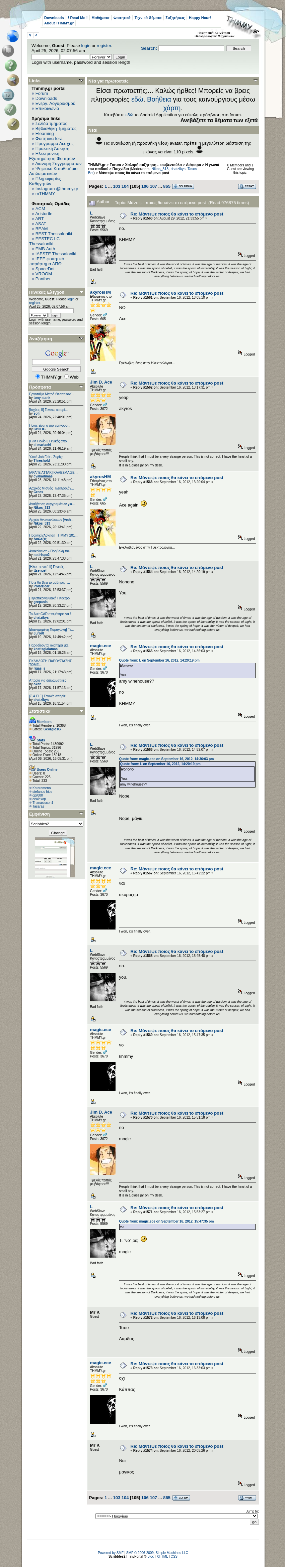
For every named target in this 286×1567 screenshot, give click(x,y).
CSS (173, 1556)
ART (39, 218)
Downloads (54, 18)
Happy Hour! (200, 18)
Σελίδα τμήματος (51, 123)
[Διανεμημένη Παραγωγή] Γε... (51, 629)
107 (153, 186)
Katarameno (41, 788)
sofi (36, 413)
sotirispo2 (41, 555)
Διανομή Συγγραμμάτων (58, 163)
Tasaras (38, 806)
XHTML (162, 1556)
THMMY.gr (96, 165)
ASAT (40, 223)
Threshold (41, 460)
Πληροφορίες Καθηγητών (45, 181)
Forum (41, 93)
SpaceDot (45, 268)
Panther (43, 278)
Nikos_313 (41, 508)
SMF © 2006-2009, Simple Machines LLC (157, 1553)
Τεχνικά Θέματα (148, 18)
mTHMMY (45, 193)
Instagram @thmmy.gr (56, 188)
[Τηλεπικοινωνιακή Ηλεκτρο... (50, 598)
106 (145, 186)
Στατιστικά (40, 711)
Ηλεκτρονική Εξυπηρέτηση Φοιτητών (52, 156)
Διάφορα (193, 165)
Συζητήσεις (175, 18)
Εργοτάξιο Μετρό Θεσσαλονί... (51, 394)
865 (166, 186)
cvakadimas (43, 476)
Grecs (38, 492)
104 (125, 186)
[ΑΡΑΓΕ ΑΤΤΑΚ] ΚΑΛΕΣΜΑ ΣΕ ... (53, 472)
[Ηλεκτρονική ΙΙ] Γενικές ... (48, 567)
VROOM (43, 273)
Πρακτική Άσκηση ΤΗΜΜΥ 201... (53, 535)
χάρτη (172, 108)
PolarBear (41, 586)
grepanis (40, 602)
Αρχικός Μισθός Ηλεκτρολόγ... (51, 488)
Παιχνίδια (121, 169)
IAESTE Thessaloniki (55, 253)
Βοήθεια (159, 99)
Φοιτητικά (122, 18)
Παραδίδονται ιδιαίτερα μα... (50, 645)
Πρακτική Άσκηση (52, 148)
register (104, 45)
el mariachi (42, 445)
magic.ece (100, 645)
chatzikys (41, 617)
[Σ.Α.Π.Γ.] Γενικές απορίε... (48, 696)
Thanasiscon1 (42, 803)
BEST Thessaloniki (53, 233)
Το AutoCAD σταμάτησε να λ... (51, 614)
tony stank (41, 398)
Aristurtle (43, 213)
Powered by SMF (111, 1553)
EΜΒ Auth (45, 248)
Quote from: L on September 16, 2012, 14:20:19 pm (159, 660)
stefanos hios (42, 792)
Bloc (150, 1556)
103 (116, 186)
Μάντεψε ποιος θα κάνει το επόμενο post (134, 173)
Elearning (44, 133)
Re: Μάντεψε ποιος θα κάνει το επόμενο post (177, 214)
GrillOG (39, 429)
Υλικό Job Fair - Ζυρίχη (46, 457)
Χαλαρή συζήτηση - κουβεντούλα (153, 165)
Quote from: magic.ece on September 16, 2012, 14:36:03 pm (166, 759)
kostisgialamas (45, 649)
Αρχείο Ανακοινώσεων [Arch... (51, 520)
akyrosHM (100, 292)
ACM (40, 208)
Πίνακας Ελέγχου (46, 292)
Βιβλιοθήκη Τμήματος (55, 128)
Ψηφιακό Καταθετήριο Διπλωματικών (53, 171)
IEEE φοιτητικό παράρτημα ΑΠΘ (46, 261)
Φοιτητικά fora (49, 138)
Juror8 (38, 633)
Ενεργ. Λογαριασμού (55, 103)
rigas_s (39, 668)
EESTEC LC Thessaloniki (44, 241)
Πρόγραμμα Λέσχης (54, 143)
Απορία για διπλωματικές (47, 680)
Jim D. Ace (101, 382)
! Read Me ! (78, 18)
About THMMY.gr (59, 23)
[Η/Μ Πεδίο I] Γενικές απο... (49, 441)
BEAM (41, 228)
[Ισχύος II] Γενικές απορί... (48, 410)
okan (37, 684)
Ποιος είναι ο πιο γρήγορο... (49, 425)
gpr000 (37, 795)
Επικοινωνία (47, 108)
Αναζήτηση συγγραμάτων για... (52, 504)
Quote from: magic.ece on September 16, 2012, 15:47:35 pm (166, 1221)
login (85, 45)
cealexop (39, 799)
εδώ (137, 99)
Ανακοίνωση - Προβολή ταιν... (51, 551)
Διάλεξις (40, 539)
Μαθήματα (100, 18)
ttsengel (39, 570)
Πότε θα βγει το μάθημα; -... (49, 582)
